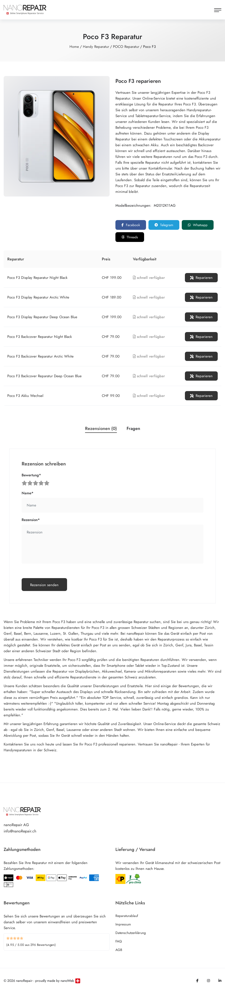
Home (74, 46)
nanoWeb (67, 980)
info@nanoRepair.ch (20, 831)
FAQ (118, 941)
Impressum (123, 924)
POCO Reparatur (126, 46)
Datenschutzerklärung (130, 932)
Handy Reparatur (96, 46)
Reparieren (201, 277)
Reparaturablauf (126, 915)
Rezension (31, 519)
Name (28, 493)
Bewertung (31, 475)
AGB (118, 949)
